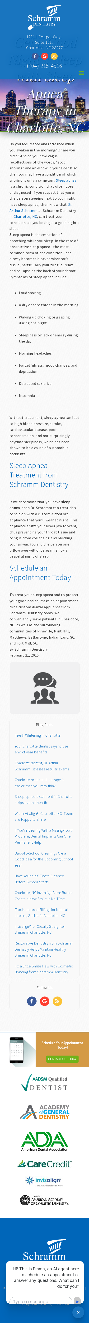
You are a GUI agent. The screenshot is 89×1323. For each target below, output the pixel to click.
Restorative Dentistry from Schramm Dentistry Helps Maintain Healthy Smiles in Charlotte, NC (44, 949)
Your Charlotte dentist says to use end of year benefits (41, 749)
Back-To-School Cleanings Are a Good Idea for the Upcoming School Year (44, 859)
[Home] (44, 27)
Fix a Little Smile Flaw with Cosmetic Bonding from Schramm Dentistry (44, 969)
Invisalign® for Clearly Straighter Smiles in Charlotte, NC (40, 929)
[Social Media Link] (36, 56)
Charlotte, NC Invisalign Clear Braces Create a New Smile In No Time (44, 895)
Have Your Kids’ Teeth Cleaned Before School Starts (39, 878)
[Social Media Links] (32, 1001)
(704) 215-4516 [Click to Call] (44, 65)
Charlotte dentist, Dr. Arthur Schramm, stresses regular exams (42, 765)
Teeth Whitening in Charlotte (38, 735)
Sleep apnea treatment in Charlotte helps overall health (44, 799)
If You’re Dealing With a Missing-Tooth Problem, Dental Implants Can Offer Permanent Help (44, 836)
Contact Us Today (62, 1059)
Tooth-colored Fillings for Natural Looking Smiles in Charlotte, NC (41, 912)
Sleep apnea (66, 180)
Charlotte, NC (25, 216)
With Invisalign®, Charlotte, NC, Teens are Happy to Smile (44, 816)
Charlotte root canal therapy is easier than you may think (39, 782)
